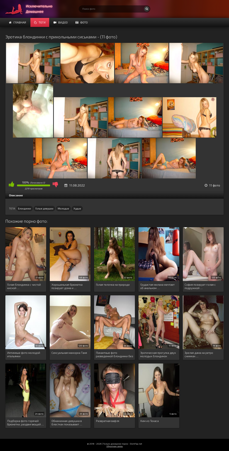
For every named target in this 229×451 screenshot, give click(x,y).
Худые (77, 208)
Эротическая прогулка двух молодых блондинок (158, 354)
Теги (40, 22)
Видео (60, 22)
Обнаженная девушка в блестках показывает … (67, 422)
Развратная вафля (107, 420)
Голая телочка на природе (113, 284)
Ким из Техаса (149, 420)
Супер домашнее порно (32, 9)
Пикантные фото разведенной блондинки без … (114, 354)
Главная (17, 22)
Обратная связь (114, 446)
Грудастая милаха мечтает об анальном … (157, 286)
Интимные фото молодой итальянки (23, 354)
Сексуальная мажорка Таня (69, 352)
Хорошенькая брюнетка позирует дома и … (67, 286)
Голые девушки (44, 208)
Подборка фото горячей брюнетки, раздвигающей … (25, 422)
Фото (81, 22)
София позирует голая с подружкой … (200, 286)
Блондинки (24, 208)
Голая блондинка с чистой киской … (24, 286)
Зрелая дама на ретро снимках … (199, 354)
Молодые (63, 208)
